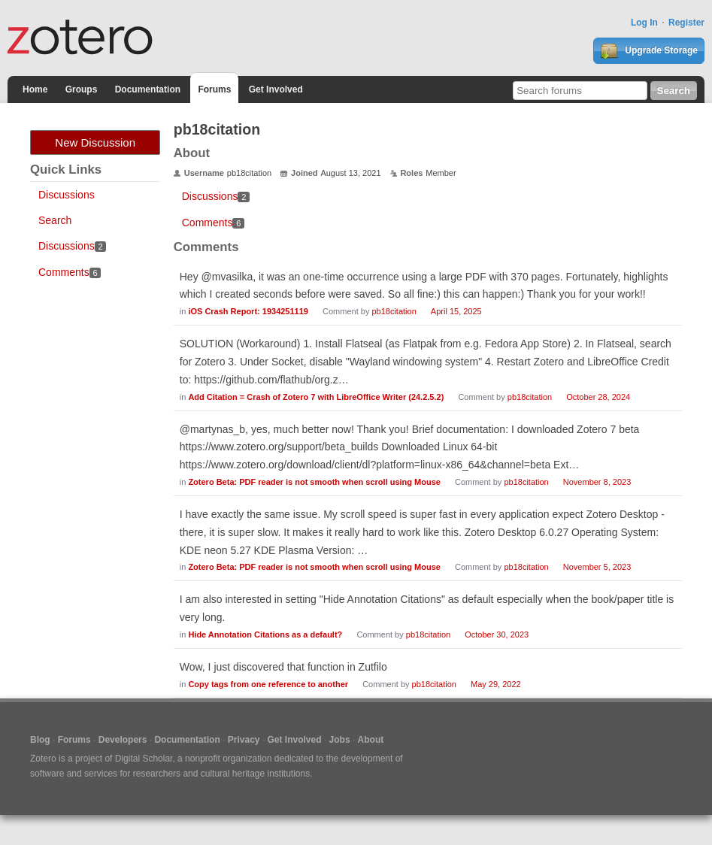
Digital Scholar (144, 758)
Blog (40, 739)
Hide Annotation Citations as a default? (265, 634)
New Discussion (95, 142)
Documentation (147, 89)
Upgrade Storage (649, 51)
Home (35, 89)
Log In (644, 22)
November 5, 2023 (597, 566)
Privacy (244, 739)
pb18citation (393, 311)
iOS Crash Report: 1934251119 (248, 311)
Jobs (339, 739)
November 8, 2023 (597, 481)
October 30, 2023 (497, 634)
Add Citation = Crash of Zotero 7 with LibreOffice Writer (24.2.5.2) (316, 396)
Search (54, 220)
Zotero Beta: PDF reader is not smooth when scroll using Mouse (314, 481)
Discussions (66, 195)
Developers (122, 739)
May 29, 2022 (496, 684)
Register (686, 22)
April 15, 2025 (456, 311)
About (371, 739)
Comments (69, 272)
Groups (81, 89)
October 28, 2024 (598, 396)
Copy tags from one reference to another (268, 684)
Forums (214, 89)
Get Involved (276, 89)
